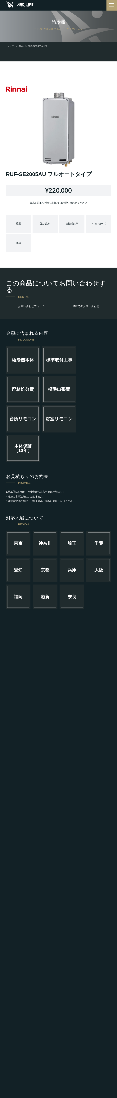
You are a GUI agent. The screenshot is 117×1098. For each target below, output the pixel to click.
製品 (21, 46)
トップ (10, 46)
